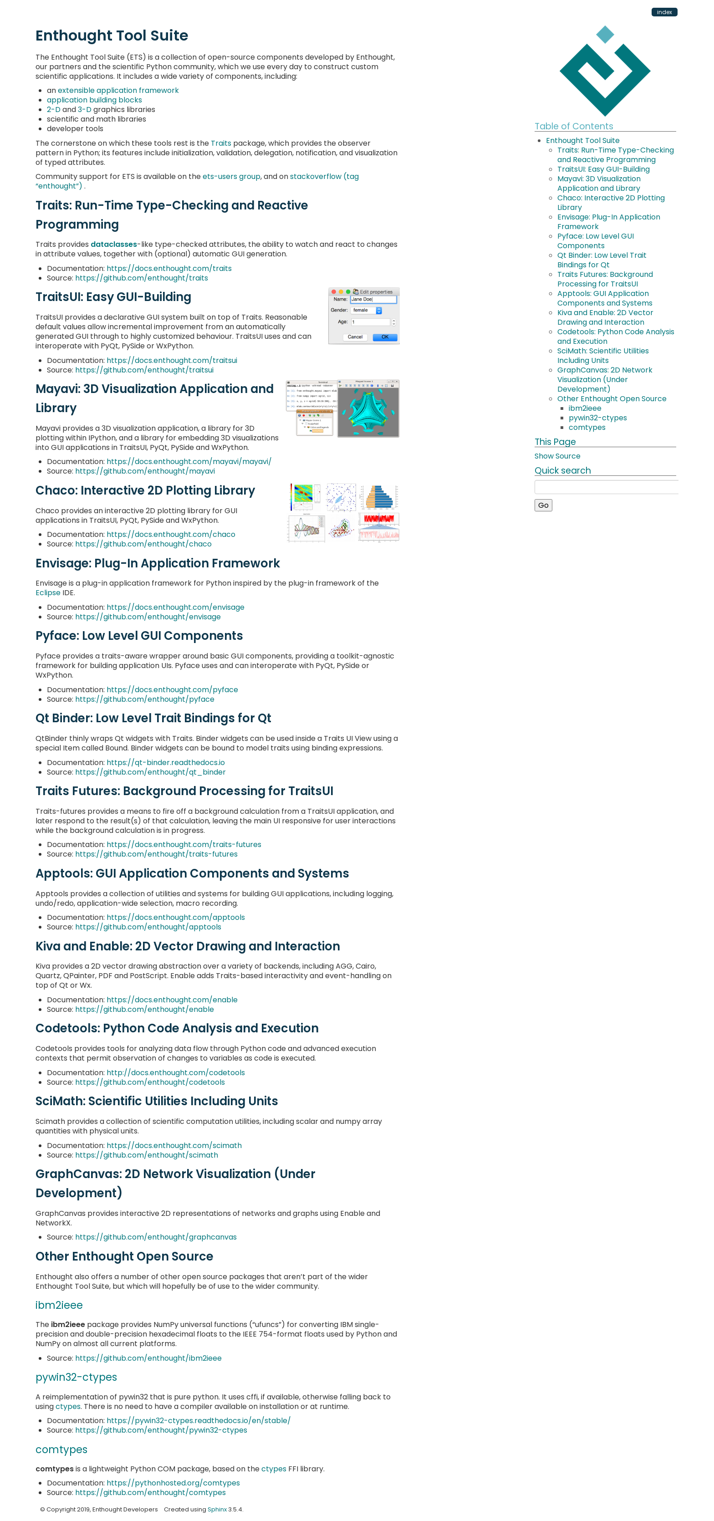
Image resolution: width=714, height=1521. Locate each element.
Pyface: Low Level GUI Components (595, 241)
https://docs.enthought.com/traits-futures (184, 844)
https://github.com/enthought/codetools (150, 1082)
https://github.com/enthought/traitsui (144, 370)
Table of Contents (574, 126)
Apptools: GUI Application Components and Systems (605, 298)
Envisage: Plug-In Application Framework (608, 222)
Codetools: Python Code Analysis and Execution (615, 337)
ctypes (68, 1406)
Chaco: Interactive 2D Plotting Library (611, 203)
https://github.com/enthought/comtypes (150, 1492)
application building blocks (94, 100)
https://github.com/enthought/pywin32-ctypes (161, 1430)
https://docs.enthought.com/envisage (176, 607)
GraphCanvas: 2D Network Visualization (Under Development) (605, 379)
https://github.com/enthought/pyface (144, 699)
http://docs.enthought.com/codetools (176, 1072)
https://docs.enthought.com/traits (169, 268)
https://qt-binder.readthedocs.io (166, 762)
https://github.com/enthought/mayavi (145, 471)
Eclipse (48, 592)
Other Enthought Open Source (612, 398)
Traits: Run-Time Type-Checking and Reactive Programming (615, 155)
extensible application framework (118, 90)
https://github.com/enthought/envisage (148, 617)
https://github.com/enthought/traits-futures (156, 854)
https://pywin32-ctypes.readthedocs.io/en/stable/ (199, 1420)
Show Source (558, 456)
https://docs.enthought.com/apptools (176, 917)
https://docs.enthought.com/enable (172, 1000)
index (664, 12)
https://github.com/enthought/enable (144, 1009)
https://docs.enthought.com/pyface (172, 689)
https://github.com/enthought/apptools (148, 927)
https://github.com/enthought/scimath (146, 1155)
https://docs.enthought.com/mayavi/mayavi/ (189, 461)
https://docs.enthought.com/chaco (171, 534)
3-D (85, 109)
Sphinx (217, 1509)
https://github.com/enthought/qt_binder (150, 772)
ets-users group (231, 176)
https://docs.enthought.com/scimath (174, 1145)
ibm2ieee (585, 408)
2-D (54, 109)
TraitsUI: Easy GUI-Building (603, 169)
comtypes (587, 427)
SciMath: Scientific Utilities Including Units (603, 356)
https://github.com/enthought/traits (141, 278)
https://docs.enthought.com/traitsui (172, 360)
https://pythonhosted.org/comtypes (173, 1483)
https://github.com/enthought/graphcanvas (156, 1237)
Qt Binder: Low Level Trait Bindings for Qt (602, 260)
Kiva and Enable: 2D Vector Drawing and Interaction (605, 317)
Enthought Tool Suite (583, 140)
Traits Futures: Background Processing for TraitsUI (605, 279)
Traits (221, 143)
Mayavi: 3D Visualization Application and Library (599, 184)
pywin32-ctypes (598, 418)
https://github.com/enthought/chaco (143, 544)
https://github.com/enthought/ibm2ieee (148, 1358)
